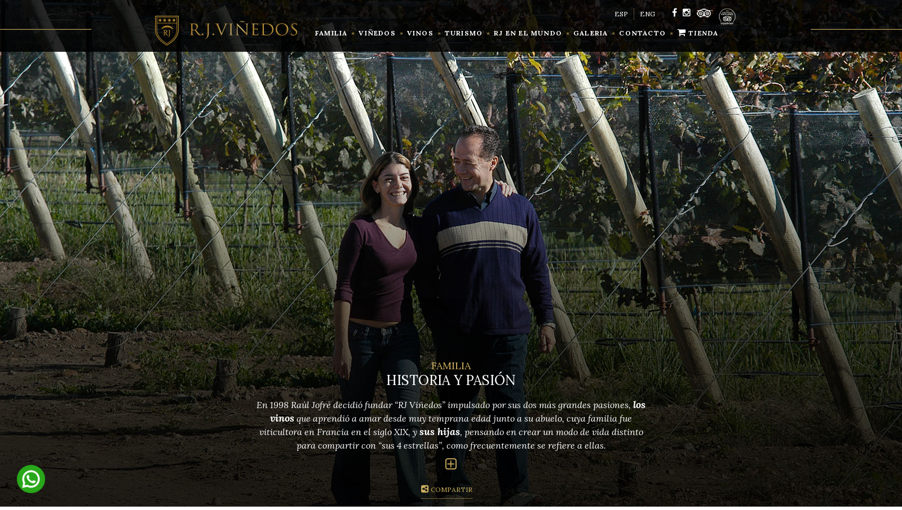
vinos (420, 33)
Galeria (590, 33)
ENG (647, 14)
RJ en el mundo (528, 33)
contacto (642, 33)
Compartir (446, 489)
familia (331, 33)
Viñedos (377, 33)
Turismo (464, 33)
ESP (621, 14)
